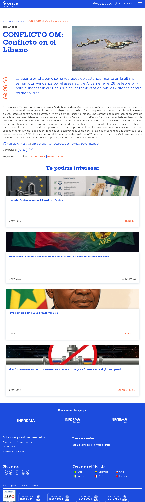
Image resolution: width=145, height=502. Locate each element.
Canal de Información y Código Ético (91, 445)
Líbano (60, 156)
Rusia (132, 390)
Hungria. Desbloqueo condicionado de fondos (36, 200)
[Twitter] (6, 472)
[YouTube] (23, 472)
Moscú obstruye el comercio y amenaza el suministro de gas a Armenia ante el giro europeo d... (66, 369)
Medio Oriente (37, 156)
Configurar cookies (29, 485)
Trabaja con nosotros (83, 438)
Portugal (123, 476)
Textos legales (10, 485)
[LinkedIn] (11, 472)
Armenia (122, 390)
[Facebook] (17, 472)
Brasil (80, 472)
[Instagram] (28, 472)
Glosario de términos (13, 451)
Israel (51, 156)
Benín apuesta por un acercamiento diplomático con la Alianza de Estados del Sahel (59, 256)
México (80, 476)
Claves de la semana (13, 21)
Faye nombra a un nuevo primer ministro (33, 313)
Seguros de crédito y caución (17, 442)
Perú (100, 476)
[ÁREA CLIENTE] (140, 3)
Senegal (130, 334)
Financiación (9, 446)
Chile (121, 472)
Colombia (103, 472)
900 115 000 (104, 3)
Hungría (130, 221)
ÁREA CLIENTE (127, 3)
